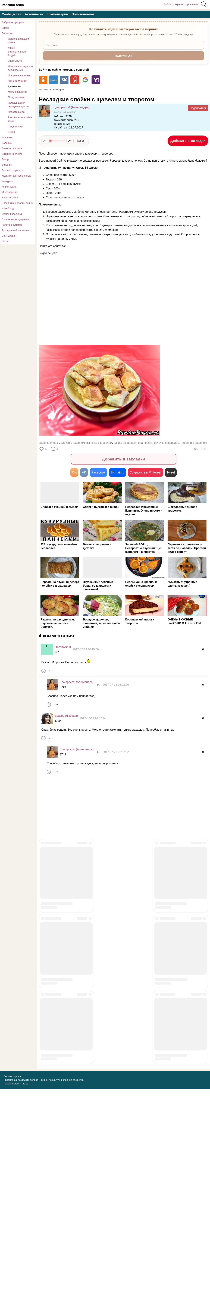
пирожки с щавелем (194, 442)
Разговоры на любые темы (20, 119)
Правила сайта (12, 1306)
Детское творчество (13, 170)
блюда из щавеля (125, 442)
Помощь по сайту (49, 1306)
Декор (5, 159)
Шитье (5, 241)
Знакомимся (15, 60)
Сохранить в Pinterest (145, 472)
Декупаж (6, 164)
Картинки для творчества (16, 175)
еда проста (145, 442)
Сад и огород (15, 126)
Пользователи (82, 14)
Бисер (5, 27)
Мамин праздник (17, 91)
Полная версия (12, 1303)
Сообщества (11, 14)
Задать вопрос (29, 1306)
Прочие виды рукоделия (15, 219)
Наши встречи (10, 197)
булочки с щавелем (166, 442)
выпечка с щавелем (99, 442)
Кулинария (14, 86)
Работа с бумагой (12, 224)
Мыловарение (10, 192)
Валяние (7, 143)
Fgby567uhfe (62, 646)
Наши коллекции (17, 80)
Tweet (171, 472)
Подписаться (198, 108)
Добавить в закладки (187, 141)
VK (84, 472)
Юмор (11, 132)
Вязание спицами (12, 148)
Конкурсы (7, 181)
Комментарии (57, 14)
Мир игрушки (9, 186)
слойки (54, 442)
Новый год (8, 208)
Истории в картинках (20, 75)
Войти (167, 4)
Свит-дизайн (9, 235)
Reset (80, 140)
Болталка (7, 33)
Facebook (98, 472)
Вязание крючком (12, 153)
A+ (70, 140)
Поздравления (16, 97)
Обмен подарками (12, 214)
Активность (34, 14)
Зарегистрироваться (186, 4)
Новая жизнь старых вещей (17, 203)
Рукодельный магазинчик (16, 230)
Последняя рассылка (71, 1306)
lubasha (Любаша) (66, 715)
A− (45, 140)
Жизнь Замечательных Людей (17, 52)
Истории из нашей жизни (18, 40)
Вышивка (7, 137)
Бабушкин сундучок (13, 22)
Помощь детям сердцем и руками (18, 104)
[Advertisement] (102, 314)
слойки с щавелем (73, 442)
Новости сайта (16, 111)
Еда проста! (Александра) (71, 107)
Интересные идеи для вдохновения (20, 68)
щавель (44, 442)
